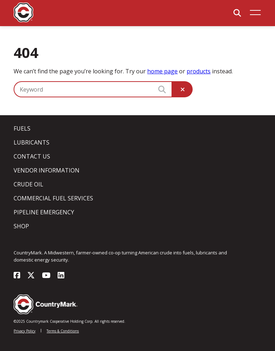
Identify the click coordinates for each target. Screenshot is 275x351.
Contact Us (32, 156)
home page (162, 71)
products (199, 71)
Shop (21, 226)
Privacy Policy (24, 330)
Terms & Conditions (63, 330)
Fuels (22, 128)
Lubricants (31, 142)
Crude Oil (28, 184)
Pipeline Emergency (44, 212)
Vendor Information (46, 170)
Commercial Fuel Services (53, 198)
